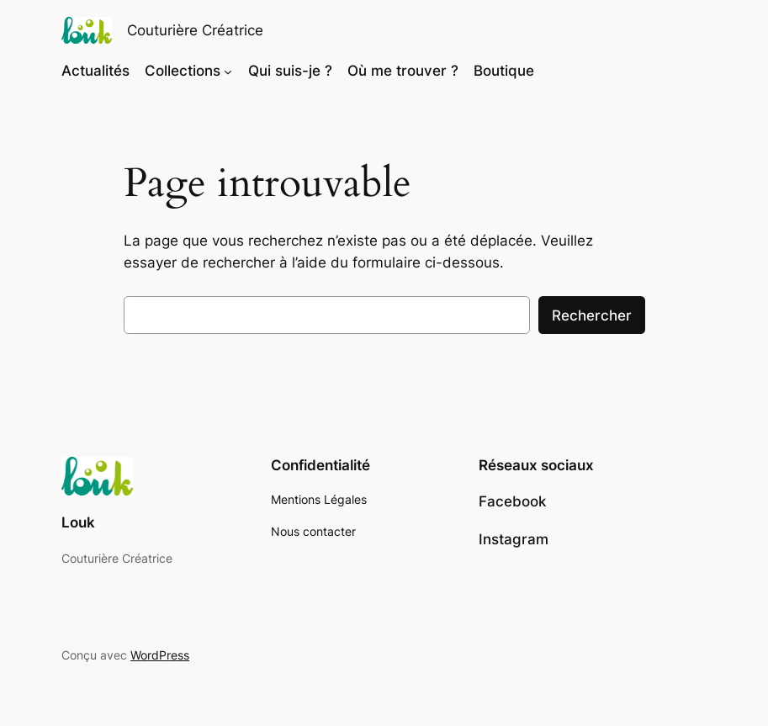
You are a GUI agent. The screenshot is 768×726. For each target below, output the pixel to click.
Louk (78, 522)
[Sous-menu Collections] (228, 70)
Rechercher (592, 315)
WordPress (159, 655)
